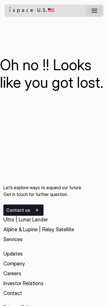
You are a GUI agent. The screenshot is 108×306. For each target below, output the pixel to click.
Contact (12, 293)
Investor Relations (23, 283)
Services (13, 239)
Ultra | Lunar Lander (25, 220)
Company (14, 264)
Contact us (18, 210)
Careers (12, 273)
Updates (13, 254)
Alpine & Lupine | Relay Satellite (38, 229)
